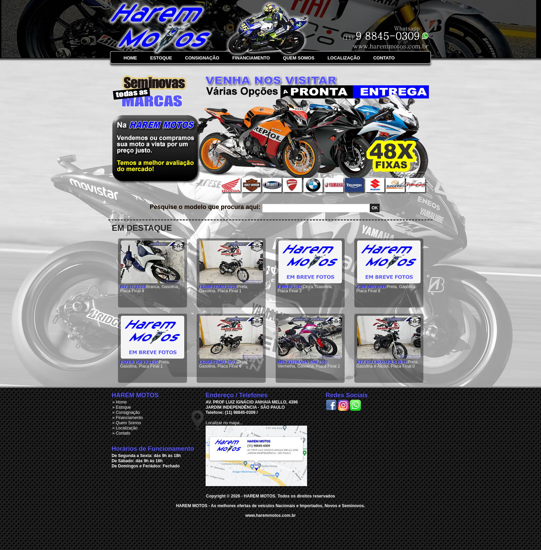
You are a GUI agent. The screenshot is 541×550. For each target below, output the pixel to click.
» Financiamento (127, 417)
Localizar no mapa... (224, 422)
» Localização (124, 428)
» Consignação (126, 412)
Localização (343, 57)
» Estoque (121, 407)
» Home (119, 402)
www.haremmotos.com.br (270, 515)
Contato (384, 57)
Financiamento (251, 57)
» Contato (121, 433)
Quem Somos (298, 57)
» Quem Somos (126, 422)
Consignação (202, 57)
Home (130, 57)
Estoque (161, 57)
